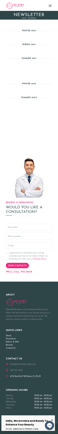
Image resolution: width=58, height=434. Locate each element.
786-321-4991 (16, 370)
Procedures (11, 338)
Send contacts (17, 266)
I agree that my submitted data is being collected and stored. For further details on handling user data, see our (28, 255)
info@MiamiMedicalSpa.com (23, 364)
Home (24, 18)
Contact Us (11, 348)
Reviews (9, 344)
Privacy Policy (40, 259)
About (8, 335)
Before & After (12, 341)
